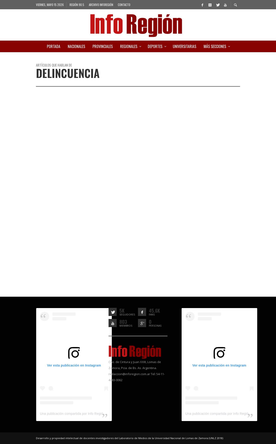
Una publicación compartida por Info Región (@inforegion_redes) (88, 413)
